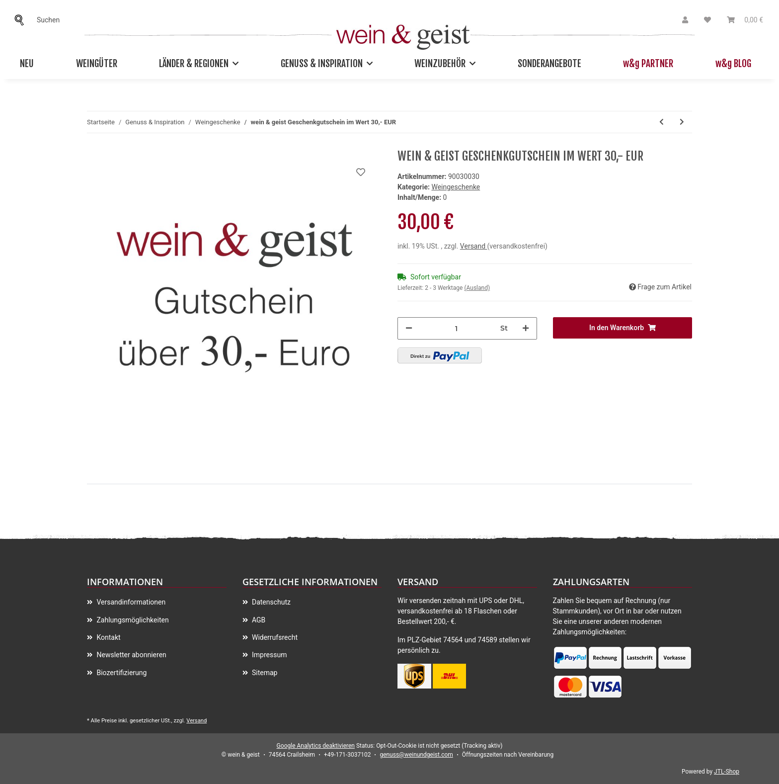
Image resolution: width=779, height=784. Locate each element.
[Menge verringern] (409, 328)
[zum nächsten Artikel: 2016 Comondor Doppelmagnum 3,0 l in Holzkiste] (682, 122)
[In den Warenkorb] (623, 328)
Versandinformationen (130, 602)
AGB (258, 620)
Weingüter (96, 64)
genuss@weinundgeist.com (416, 754)
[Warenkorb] (745, 20)
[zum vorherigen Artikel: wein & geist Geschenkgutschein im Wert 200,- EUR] (661, 122)
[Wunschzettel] (707, 20)
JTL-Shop (726, 771)
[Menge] (456, 328)
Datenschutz (270, 602)
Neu (27, 64)
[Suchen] (21, 20)
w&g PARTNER (648, 64)
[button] (685, 20)
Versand (473, 246)
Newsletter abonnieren (130, 655)
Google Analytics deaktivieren (316, 745)
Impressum (268, 655)
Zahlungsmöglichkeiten (132, 620)
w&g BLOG (733, 64)
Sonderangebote (549, 64)
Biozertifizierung (121, 673)
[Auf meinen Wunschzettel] (361, 172)
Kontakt (108, 637)
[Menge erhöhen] (526, 328)
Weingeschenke (455, 187)
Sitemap (264, 673)
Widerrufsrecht (274, 637)
